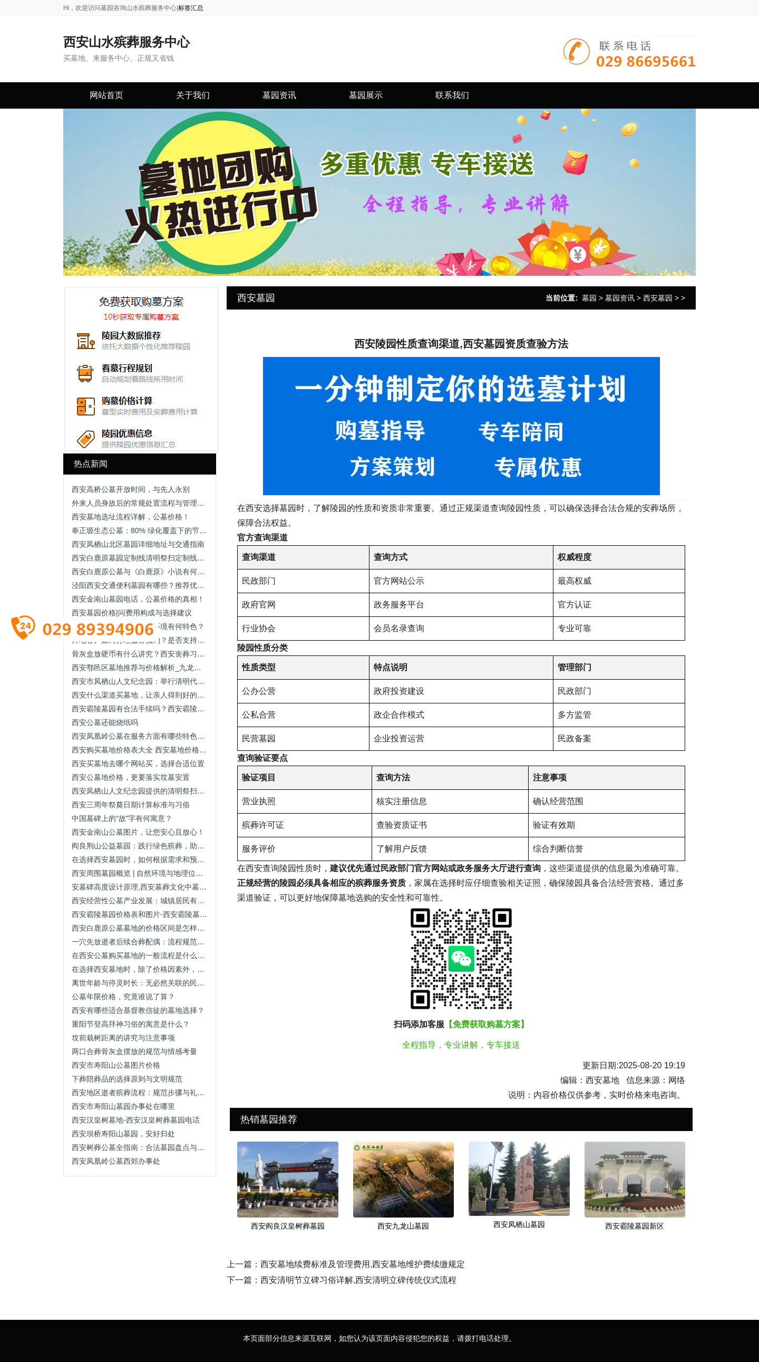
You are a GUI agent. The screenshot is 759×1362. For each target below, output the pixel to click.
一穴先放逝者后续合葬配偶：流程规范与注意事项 (153, 942)
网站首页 (106, 95)
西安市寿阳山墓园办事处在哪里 (123, 1106)
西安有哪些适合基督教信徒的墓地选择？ (138, 1010)
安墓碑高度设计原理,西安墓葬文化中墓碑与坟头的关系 (161, 887)
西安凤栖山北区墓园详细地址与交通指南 (138, 544)
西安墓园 (658, 298)
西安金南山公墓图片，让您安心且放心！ (138, 832)
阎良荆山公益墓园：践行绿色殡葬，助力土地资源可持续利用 (171, 846)
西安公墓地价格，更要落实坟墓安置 (131, 777)
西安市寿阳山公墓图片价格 (116, 1065)
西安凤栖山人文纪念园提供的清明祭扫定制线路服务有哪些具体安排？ (186, 791)
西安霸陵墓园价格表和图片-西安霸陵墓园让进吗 (150, 914)
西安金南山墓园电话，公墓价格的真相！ (138, 599)
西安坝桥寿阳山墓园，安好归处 (123, 1133)
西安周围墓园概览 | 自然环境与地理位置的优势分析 (156, 873)
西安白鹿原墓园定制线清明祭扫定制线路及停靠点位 (156, 558)
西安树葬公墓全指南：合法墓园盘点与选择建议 (149, 1147)
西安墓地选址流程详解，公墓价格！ (131, 517)
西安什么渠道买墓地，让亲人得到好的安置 (142, 695)
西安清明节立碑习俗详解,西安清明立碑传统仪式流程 (358, 1280)
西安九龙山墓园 (403, 1226)
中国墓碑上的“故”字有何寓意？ (122, 818)
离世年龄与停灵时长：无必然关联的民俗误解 (145, 983)
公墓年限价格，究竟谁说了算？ (123, 996)
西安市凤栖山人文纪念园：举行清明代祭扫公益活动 (156, 681)
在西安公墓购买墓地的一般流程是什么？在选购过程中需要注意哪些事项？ (193, 955)
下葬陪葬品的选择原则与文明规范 (127, 1079)
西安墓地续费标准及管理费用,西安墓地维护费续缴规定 (362, 1264)
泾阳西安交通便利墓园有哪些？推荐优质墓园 (145, 585)
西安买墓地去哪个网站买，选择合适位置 (138, 763)
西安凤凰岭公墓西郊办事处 (116, 1161)
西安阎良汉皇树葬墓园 (288, 1226)
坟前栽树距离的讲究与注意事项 (123, 1037)
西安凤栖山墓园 (519, 1224)
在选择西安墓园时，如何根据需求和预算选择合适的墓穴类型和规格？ (186, 859)
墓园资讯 (620, 298)
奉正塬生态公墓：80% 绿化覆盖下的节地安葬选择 (154, 530)
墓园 (589, 298)
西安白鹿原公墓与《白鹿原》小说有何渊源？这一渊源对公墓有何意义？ (190, 571)
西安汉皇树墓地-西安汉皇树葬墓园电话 (136, 1120)
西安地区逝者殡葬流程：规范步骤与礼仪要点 (145, 1092)
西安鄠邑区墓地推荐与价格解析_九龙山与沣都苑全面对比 (166, 667)
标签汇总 (190, 8)
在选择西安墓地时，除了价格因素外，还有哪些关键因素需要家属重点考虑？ (197, 969)
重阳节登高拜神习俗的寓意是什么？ (131, 1024)
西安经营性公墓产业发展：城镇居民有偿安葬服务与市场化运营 (175, 900)
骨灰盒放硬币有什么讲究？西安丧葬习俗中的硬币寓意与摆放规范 (179, 654)
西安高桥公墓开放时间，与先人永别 (131, 489)
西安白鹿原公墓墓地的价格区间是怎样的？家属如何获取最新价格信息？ (190, 928)
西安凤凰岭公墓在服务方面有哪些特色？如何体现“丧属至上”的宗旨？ (185, 736)
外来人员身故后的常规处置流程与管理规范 (142, 503)
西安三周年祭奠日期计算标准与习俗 (131, 804)
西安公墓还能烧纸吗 (105, 722)
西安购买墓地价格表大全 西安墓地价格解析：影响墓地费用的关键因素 (187, 750)
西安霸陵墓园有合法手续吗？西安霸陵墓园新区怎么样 (160, 708)
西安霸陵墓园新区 (634, 1226)
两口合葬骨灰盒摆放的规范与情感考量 (134, 1051)
